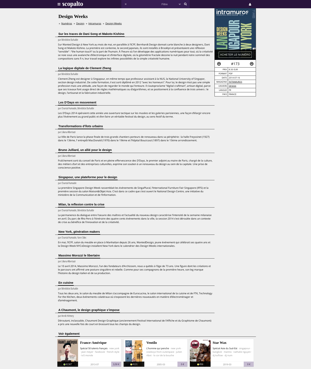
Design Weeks (113, 23)
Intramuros (235, 82)
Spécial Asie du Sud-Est (225, 348)
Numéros (66, 23)
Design (232, 86)
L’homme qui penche (157, 348)
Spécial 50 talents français (93, 348)
